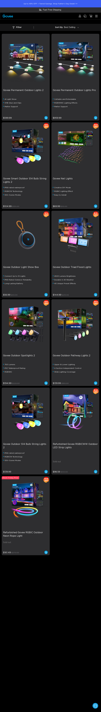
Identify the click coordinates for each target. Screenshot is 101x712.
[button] (80, 17)
